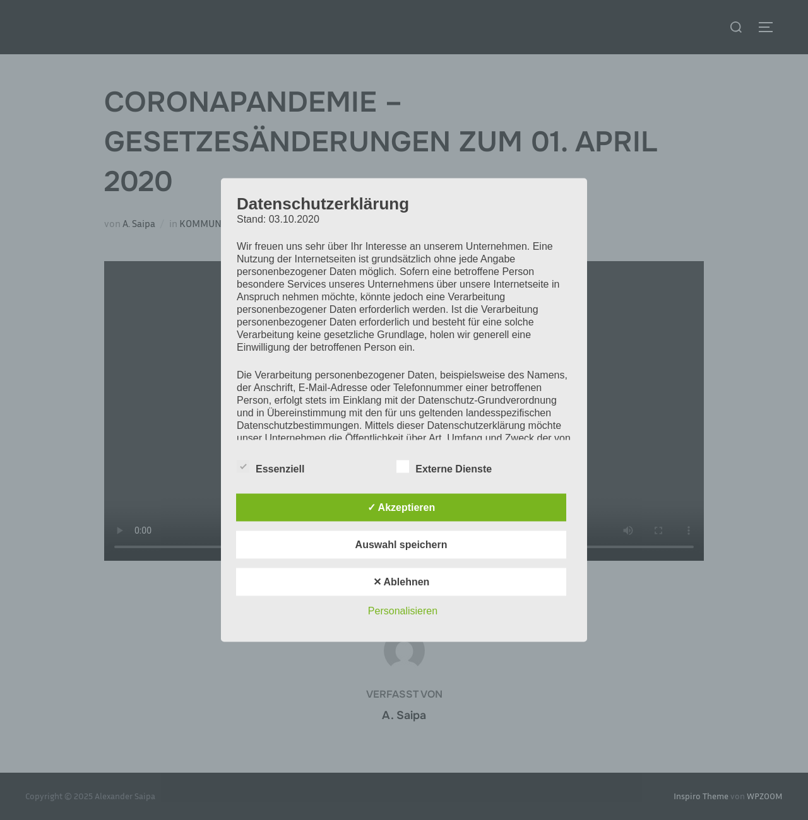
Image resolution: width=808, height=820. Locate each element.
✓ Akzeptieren (401, 507)
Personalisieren (402, 611)
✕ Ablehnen (401, 582)
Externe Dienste (444, 466)
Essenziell (270, 466)
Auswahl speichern (401, 544)
